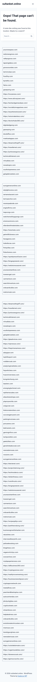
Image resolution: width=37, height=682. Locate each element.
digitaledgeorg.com (10, 125)
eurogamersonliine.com (12, 186)
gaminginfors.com (10, 432)
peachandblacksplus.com (12, 592)
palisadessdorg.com (10, 543)
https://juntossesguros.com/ (13, 152)
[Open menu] (33, 3)
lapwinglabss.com (10, 63)
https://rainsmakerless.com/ (13, 116)
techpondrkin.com (10, 437)
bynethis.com (8, 81)
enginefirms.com (9, 208)
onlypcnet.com (8, 406)
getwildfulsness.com (11, 234)
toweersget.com (9, 274)
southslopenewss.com (11, 169)
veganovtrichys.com (10, 552)
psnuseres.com (9, 424)
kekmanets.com (9, 428)
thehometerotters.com (11, 410)
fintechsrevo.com (9, 252)
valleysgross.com (9, 59)
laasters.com (8, 384)
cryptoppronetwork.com (12, 583)
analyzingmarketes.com (12, 366)
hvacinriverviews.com (11, 375)
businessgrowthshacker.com (14, 530)
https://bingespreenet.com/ (13, 261)
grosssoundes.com (10, 67)
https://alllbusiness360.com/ (14, 566)
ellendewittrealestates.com (13, 225)
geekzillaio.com (9, 441)
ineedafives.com (9, 588)
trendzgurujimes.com (11, 632)
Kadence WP (22, 676)
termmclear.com (9, 72)
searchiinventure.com (11, 283)
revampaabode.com (10, 203)
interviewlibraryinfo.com (12, 539)
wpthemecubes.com (10, 393)
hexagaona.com (9, 239)
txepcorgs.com (8, 212)
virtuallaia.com (8, 161)
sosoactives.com (9, 557)
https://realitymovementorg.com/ (15, 574)
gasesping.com (9, 130)
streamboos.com (9, 610)
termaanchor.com (9, 199)
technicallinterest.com (11, 156)
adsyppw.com (8, 353)
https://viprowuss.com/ (12, 344)
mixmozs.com (8, 628)
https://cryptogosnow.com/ (13, 570)
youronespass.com (10, 50)
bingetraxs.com (9, 548)
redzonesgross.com (10, 54)
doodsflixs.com (9, 134)
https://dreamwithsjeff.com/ (13, 143)
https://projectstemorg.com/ (13, 468)
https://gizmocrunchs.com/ (13, 659)
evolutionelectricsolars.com (13, 623)
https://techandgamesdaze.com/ (15, 103)
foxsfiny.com (8, 76)
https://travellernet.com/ (12, 147)
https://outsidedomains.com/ (14, 645)
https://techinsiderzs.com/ (13, 472)
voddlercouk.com (9, 361)
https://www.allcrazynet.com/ (14, 98)
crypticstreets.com (10, 606)
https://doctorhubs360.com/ (13, 121)
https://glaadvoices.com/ (12, 339)
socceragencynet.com (11, 415)
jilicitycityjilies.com (10, 601)
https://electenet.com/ (11, 464)
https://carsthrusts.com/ (12, 481)
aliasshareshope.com (11, 397)
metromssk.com (9, 292)
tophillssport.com (9, 357)
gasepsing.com (9, 90)
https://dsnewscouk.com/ (12, 654)
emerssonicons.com (10, 221)
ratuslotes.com (8, 535)
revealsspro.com (9, 165)
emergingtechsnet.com (11, 388)
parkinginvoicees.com (11, 419)
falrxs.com (7, 85)
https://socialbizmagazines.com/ (15, 107)
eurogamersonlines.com (12, 459)
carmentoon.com (9, 279)
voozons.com (8, 455)
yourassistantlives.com (11, 270)
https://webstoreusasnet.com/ (14, 265)
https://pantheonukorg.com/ (13, 526)
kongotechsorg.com (10, 379)
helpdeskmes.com (10, 614)
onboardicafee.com (10, 288)
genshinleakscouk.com (11, 446)
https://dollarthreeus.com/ (13, 477)
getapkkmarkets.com (11, 174)
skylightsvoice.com (10, 190)
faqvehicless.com (9, 370)
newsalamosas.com (10, 450)
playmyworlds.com (10, 401)
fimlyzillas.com (8, 248)
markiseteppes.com (10, 138)
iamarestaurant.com (10, 194)
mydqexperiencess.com (12, 561)
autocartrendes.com (10, 597)
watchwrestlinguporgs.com (13, 217)
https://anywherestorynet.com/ (14, 112)
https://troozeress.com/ (12, 94)
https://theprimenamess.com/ (14, 348)
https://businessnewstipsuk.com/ (15, 579)
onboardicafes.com (10, 619)
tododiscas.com (9, 243)
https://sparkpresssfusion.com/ (15, 257)
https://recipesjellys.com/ (12, 521)
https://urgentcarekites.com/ (14, 650)
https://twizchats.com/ (11, 230)
